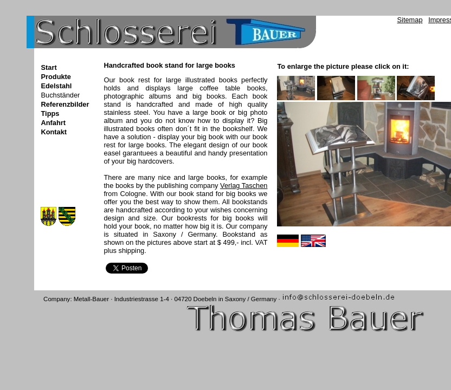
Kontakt (54, 132)
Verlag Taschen (243, 185)
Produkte (55, 77)
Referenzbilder (65, 104)
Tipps (50, 113)
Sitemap (410, 20)
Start (48, 67)
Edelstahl (56, 86)
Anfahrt (53, 123)
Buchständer (60, 95)
